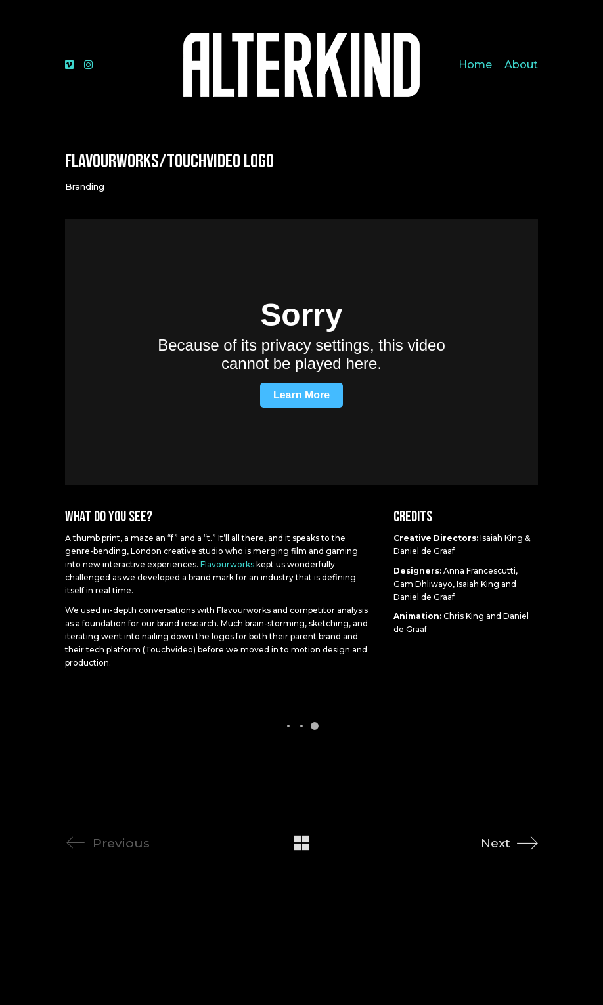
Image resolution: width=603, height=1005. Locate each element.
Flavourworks (227, 564)
